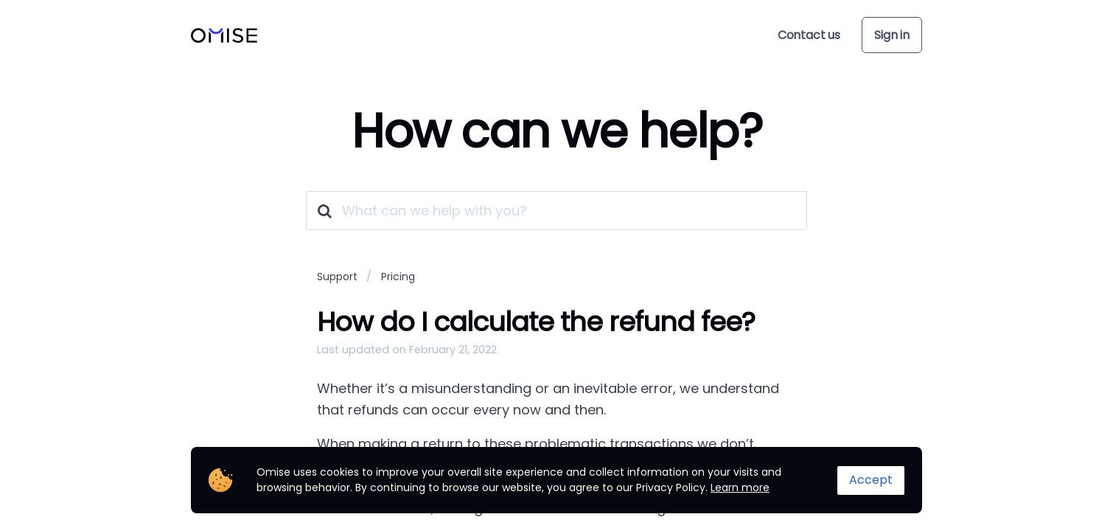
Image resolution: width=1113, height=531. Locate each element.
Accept (871, 479)
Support (337, 276)
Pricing (398, 276)
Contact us (809, 35)
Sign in (892, 35)
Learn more (740, 487)
